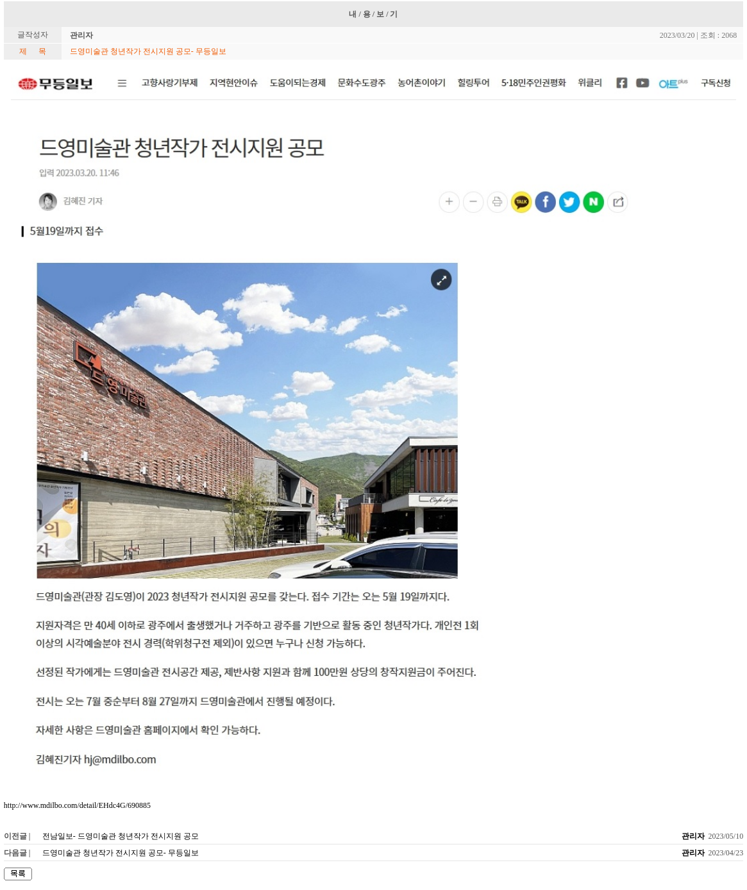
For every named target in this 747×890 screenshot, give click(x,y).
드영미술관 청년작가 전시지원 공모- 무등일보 (120, 852)
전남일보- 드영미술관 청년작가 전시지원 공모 (120, 836)
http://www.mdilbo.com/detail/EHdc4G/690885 (77, 805)
